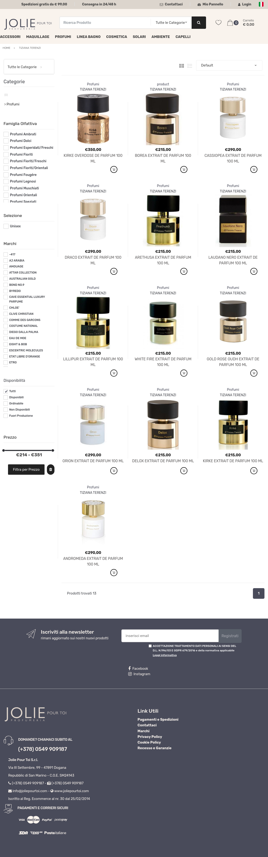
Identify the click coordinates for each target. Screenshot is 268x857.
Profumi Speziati (23, 202)
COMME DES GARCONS (25, 320)
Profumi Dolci (20, 141)
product (163, 84)
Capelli (183, 37)
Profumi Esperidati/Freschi (31, 148)
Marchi (144, 731)
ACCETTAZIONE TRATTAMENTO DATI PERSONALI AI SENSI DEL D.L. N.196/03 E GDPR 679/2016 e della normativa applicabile (194, 650)
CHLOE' (14, 307)
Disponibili (16, 397)
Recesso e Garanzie (155, 748)
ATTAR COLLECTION (23, 272)
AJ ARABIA (17, 260)
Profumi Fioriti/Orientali (29, 168)
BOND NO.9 (16, 285)
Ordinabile (16, 403)
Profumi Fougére (23, 175)
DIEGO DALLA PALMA (23, 332)
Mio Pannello (210, 4)
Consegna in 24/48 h (99, 4)
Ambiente (161, 37)
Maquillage (37, 37)
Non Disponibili (19, 409)
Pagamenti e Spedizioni (158, 719)
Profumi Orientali (23, 195)
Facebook (138, 668)
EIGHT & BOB (18, 344)
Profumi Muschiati (24, 188)
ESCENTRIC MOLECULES (26, 350)
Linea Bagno (89, 37)
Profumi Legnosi (23, 181)
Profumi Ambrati (23, 134)
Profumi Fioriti (21, 155)
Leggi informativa (165, 655)
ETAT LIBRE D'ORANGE (24, 356)
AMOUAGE (16, 266)
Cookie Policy (149, 742)
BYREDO (15, 291)
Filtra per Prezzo (26, 469)
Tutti (12, 391)
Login (244, 4)
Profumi (63, 37)
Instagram (139, 674)
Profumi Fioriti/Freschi (28, 161)
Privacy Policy (150, 737)
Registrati (230, 636)
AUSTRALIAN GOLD (22, 278)
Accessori (10, 37)
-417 (12, 254)
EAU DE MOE (17, 338)
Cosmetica (116, 37)
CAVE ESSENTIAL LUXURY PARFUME (27, 299)
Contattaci (171, 4)
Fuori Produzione (21, 415)
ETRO (13, 362)
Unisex (15, 226)
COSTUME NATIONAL (23, 326)
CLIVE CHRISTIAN (21, 314)
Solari (139, 37)
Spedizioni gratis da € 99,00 (44, 4)
